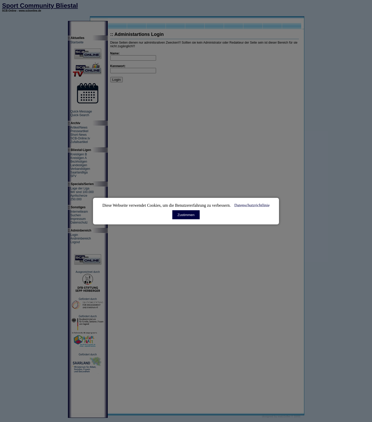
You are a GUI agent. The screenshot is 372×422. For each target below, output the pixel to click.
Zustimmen (186, 215)
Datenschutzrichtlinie (252, 205)
